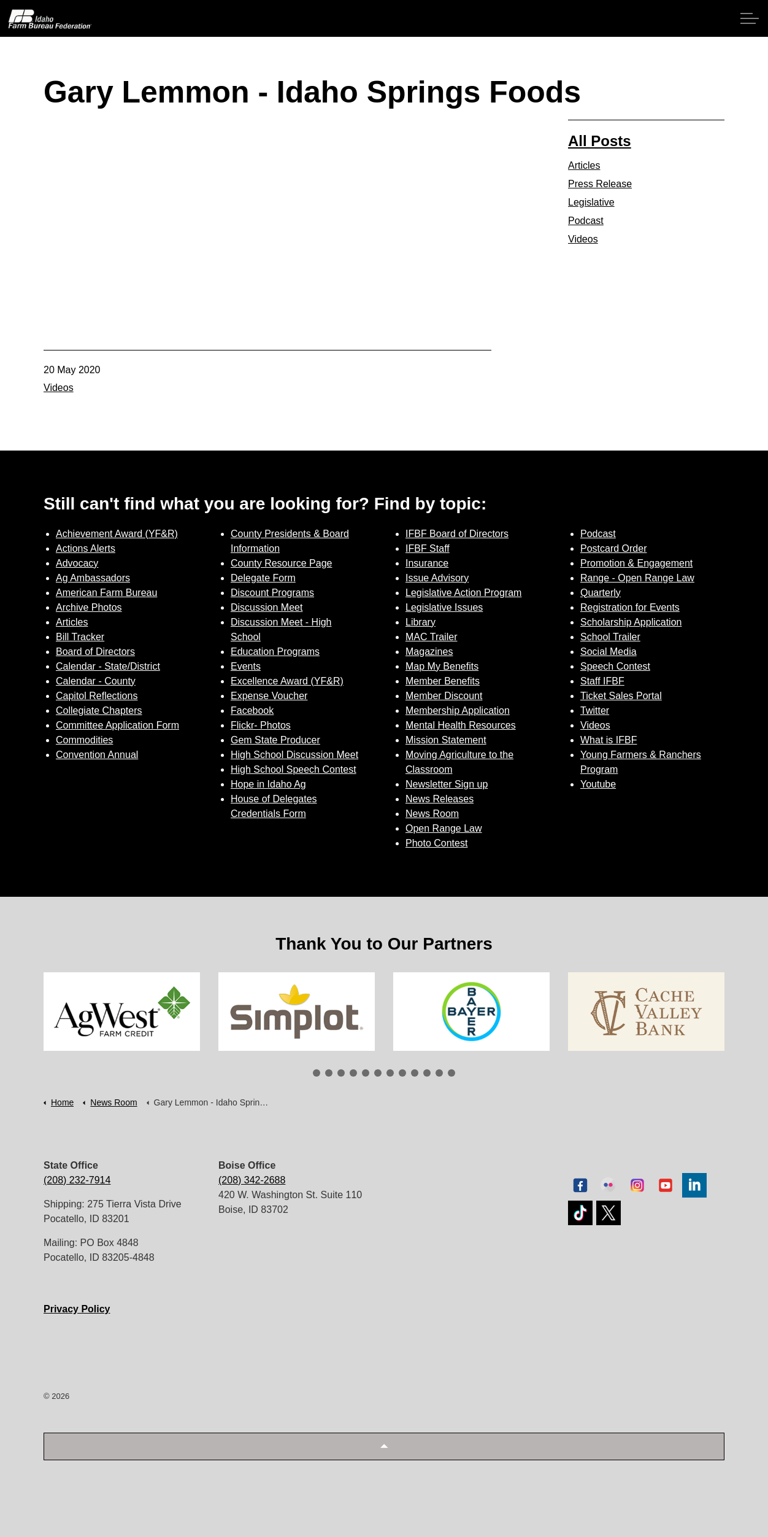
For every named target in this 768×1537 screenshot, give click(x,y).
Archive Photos (89, 607)
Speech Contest (615, 666)
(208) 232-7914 (77, 1180)
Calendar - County (96, 681)
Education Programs (275, 651)
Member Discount (443, 696)
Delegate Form (263, 578)
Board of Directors (95, 651)
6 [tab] (378, 1073)
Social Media (608, 651)
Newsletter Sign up (446, 784)
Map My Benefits (441, 666)
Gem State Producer (275, 740)
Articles (584, 165)
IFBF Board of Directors (457, 533)
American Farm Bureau (106, 592)
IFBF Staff (427, 548)
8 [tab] (402, 1073)
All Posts (599, 141)
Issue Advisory (437, 578)
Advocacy (77, 563)
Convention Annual (97, 754)
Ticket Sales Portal (621, 696)
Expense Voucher (269, 696)
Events (246, 666)
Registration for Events (630, 607)
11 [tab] (439, 1073)
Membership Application (457, 710)
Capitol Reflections (96, 696)
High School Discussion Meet (294, 754)
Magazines (429, 651)
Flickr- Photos (261, 725)
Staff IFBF (602, 681)
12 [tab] (451, 1073)
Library (420, 622)
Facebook (252, 710)
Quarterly (600, 592)
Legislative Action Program (463, 592)
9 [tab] (414, 1073)
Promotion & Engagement (636, 563)
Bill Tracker (80, 637)
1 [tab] (316, 1073)
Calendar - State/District (108, 666)
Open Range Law (443, 828)
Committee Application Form (117, 725)
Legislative (591, 202)
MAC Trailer (431, 637)
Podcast (586, 220)
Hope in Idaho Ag (268, 784)
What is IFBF (608, 740)
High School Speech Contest (293, 769)
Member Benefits (442, 681)
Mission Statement (445, 740)
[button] (384, 1446)
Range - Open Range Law (637, 578)
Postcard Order (613, 548)
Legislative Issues (444, 607)
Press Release (600, 184)
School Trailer (610, 637)
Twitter (594, 710)
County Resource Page (281, 563)
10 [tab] (427, 1073)
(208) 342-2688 (251, 1180)
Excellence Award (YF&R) (287, 681)
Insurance (426, 563)
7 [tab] (390, 1073)
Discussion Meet (266, 607)
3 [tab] (341, 1073)
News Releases (439, 799)
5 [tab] (365, 1073)
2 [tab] (328, 1073)
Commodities (84, 740)
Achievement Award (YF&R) (117, 533)
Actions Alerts (85, 548)
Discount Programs (272, 592)
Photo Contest (436, 843)
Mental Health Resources (460, 725)
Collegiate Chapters (99, 710)
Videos (59, 387)
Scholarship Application (631, 622)
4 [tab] (353, 1073)
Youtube (598, 784)
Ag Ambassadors (93, 578)
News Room (432, 813)
